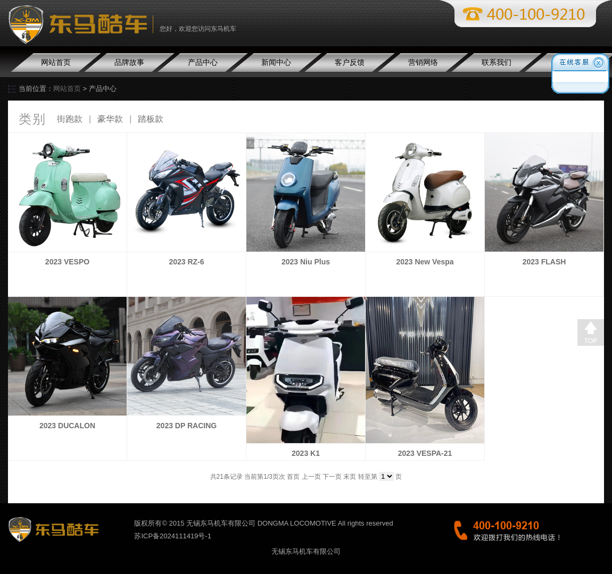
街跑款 (69, 118)
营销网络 (423, 62)
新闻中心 (276, 62)
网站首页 (56, 62)
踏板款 (150, 118)
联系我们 (496, 62)
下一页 (332, 476)
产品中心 (203, 62)
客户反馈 (350, 62)
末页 (349, 476)
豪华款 (110, 118)
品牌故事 (129, 62)
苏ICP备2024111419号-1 (172, 536)
